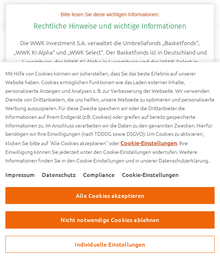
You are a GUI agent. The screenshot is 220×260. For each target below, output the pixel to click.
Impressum (20, 174)
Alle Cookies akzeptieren (110, 195)
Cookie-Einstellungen (148, 143)
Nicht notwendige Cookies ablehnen (110, 220)
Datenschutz (59, 174)
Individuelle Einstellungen (110, 244)
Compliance (99, 174)
